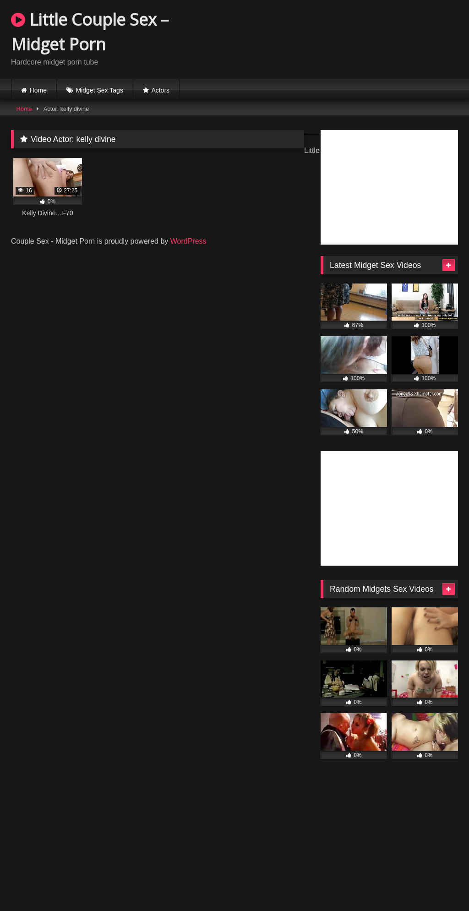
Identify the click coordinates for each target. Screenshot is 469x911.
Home (38, 90)
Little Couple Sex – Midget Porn (90, 31)
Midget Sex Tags (99, 90)
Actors (160, 90)
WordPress (188, 241)
